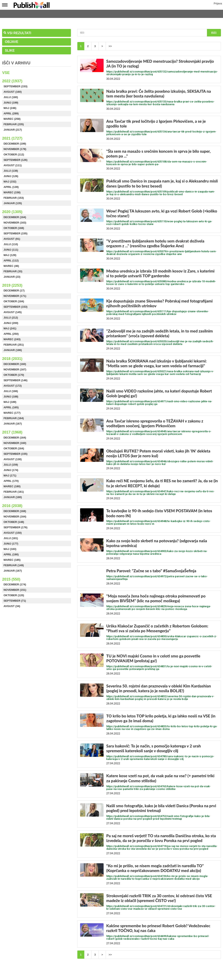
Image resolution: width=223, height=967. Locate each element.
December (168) (15, 511)
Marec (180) (12, 486)
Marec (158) (12, 192)
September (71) (15, 600)
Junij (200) (11, 323)
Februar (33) (13, 271)
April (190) (11, 554)
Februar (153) (14, 197)
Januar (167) (13, 423)
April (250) (11, 333)
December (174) (15, 584)
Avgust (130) (13, 459)
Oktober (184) (14, 301)
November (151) (15, 589)
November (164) (15, 516)
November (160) (15, 443)
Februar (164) (14, 418)
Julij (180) (11, 97)
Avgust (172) (13, 385)
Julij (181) (11, 538)
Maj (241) (10, 328)
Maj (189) (10, 402)
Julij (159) (11, 464)
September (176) (15, 527)
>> (110, 46)
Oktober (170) (14, 374)
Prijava (217, 3)
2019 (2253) (12, 285)
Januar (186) (13, 350)
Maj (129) (10, 255)
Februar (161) (14, 491)
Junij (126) (11, 176)
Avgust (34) (12, 606)
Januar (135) (13, 203)
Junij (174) (11, 470)
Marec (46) (11, 265)
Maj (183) (10, 549)
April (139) (11, 187)
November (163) (15, 222)
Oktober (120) (14, 595)
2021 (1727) (12, 138)
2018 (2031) (12, 359)
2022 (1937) (12, 81)
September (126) (15, 159)
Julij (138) (11, 170)
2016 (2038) (12, 506)
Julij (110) (11, 244)
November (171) (15, 295)
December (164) (15, 217)
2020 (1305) (12, 212)
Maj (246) (10, 108)
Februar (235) (14, 124)
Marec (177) (12, 412)
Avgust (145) (13, 312)
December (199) (15, 143)
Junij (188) (11, 396)
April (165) (11, 407)
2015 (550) (11, 579)
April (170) (11, 480)
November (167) (15, 369)
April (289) (11, 113)
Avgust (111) (13, 165)
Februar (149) (14, 565)
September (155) (15, 233)
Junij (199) (11, 102)
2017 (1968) (12, 432)
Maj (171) (10, 475)
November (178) (15, 149)
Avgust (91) (12, 238)
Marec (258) (12, 118)
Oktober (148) (14, 521)
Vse (6, 73)
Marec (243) (12, 339)
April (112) (11, 260)
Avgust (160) (13, 91)
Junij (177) (11, 543)
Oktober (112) (14, 154)
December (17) (14, 290)
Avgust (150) (13, 532)
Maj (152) (10, 181)
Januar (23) (12, 276)
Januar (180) (13, 497)
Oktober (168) (14, 228)
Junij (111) (11, 249)
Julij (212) (11, 317)
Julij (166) (11, 391)
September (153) (15, 86)
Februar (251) (14, 344)
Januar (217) (13, 129)
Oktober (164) (14, 448)
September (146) (15, 380)
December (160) (15, 364)
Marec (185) (12, 559)
